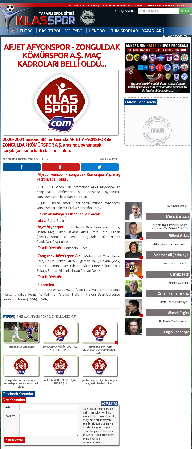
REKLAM (121, 5)
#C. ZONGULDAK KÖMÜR (61, 316)
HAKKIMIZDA (90, 5)
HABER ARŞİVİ (171, 5)
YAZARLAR (151, 31)
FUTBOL (27, 31)
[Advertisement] (19, 229)
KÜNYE (103, 5)
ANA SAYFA (75, 5)
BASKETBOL (50, 31)
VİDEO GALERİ (153, 5)
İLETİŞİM (185, 5)
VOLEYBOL (74, 31)
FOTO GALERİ (135, 5)
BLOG (112, 5)
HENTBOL (98, 31)
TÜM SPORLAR (124, 31)
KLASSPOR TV (175, 37)
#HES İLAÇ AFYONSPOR (32, 316)
